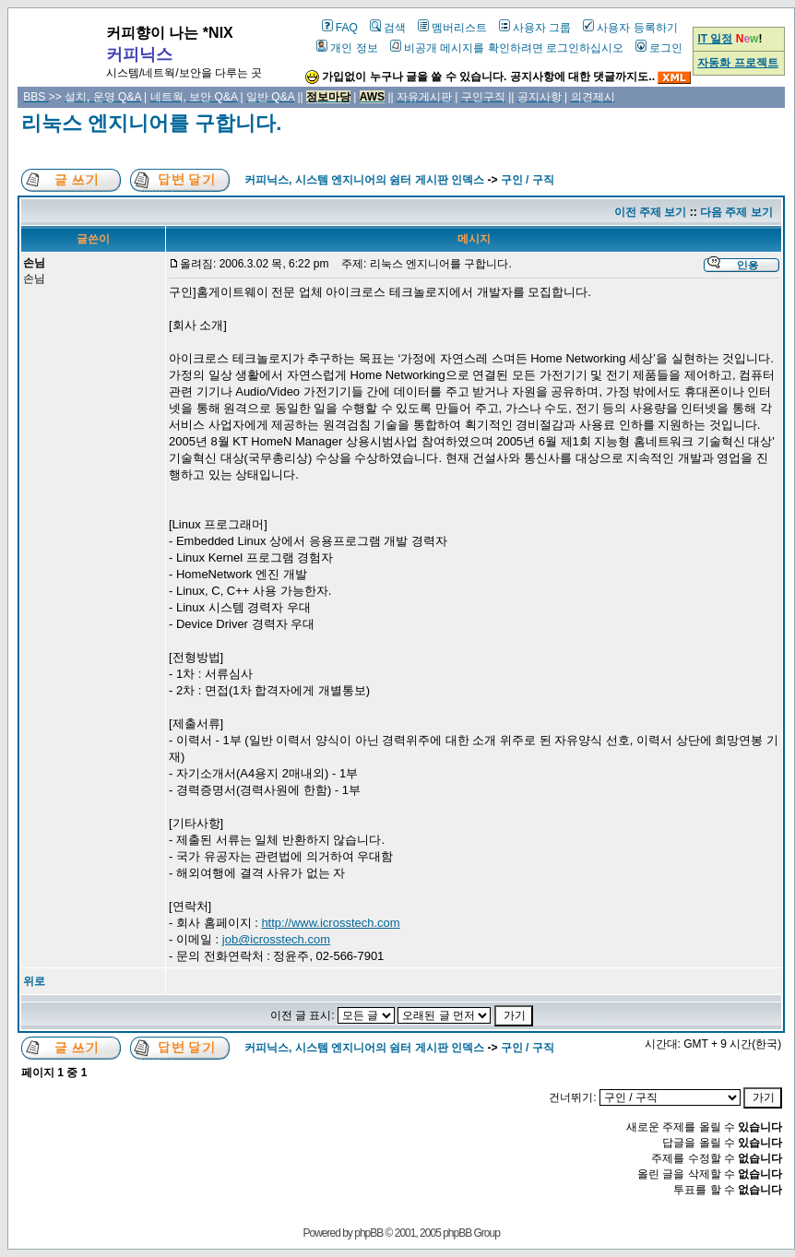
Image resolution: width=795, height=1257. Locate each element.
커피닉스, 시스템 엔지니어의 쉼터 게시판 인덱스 (364, 179)
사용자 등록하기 (630, 27)
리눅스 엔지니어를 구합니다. (151, 123)
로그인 (658, 48)
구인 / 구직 (527, 179)
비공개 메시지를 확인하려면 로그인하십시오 (506, 48)
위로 (34, 981)
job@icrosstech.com (276, 939)
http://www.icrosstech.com (330, 923)
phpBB (368, 1233)
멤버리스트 (452, 27)
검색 (388, 27)
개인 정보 (346, 48)
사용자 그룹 (535, 27)
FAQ (340, 27)
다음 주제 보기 (736, 212)
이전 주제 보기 (650, 212)
